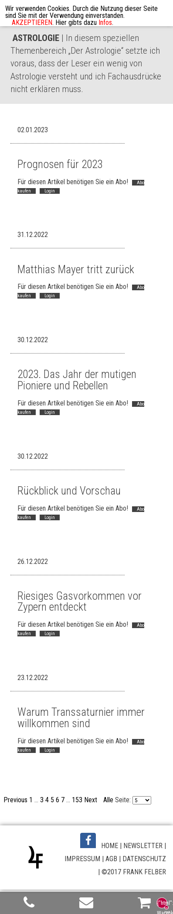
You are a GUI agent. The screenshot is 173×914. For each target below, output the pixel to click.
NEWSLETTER (143, 846)
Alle (108, 800)
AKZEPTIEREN (32, 22)
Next (90, 800)
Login (49, 191)
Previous (15, 800)
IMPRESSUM (82, 859)
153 (77, 800)
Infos (105, 22)
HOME (109, 846)
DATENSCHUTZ (144, 859)
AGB (111, 859)
